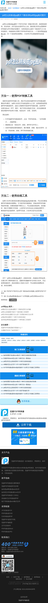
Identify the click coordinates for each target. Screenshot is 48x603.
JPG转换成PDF (7, 511)
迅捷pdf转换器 (4, 342)
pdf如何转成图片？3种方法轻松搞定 (13, 317)
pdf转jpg (13, 300)
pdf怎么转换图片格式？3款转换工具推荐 (15, 312)
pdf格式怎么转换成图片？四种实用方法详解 (16, 309)
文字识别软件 (6, 526)
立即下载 (24, 424)
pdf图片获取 (3, 340)
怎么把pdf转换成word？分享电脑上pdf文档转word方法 (25, 296)
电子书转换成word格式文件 (11, 501)
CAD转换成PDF (7, 517)
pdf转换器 (33, 340)
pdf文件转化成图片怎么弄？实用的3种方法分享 (17, 314)
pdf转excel (9, 340)
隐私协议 (19, 579)
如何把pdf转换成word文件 (10, 489)
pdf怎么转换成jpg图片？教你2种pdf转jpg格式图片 (24, 15)
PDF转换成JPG (7, 532)
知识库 (12, 338)
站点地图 (29, 579)
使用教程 (16, 8)
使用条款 (37, 577)
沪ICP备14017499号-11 (30, 584)
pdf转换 (28, 340)
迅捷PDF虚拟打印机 (8, 520)
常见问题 (8, 338)
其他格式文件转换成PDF (10, 498)
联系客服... (24, 401)
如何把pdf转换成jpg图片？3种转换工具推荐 (16, 320)
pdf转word (23, 340)
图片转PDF (43, 340)
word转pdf (38, 340)
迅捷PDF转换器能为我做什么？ (12, 327)
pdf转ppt (18, 340)
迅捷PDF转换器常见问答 (10, 486)
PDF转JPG (26, 201)
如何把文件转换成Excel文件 (11, 492)
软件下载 (17, 577)
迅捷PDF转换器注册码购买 (11, 483)
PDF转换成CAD (7, 514)
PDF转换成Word (7, 529)
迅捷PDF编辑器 (7, 523)
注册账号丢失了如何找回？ (10, 330)
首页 (9, 8)
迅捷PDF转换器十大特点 (10, 495)
